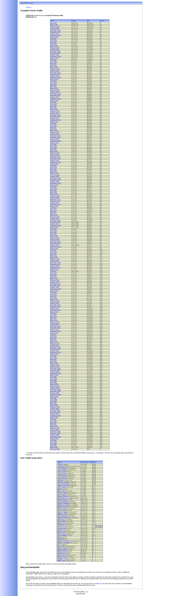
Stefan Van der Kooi (65, 541)
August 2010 (54, 354)
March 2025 (54, 46)
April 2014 (53, 277)
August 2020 (54, 143)
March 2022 (54, 109)
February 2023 (55, 90)
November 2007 (55, 412)
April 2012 (53, 319)
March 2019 (54, 173)
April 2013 (53, 298)
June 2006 (53, 442)
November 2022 (55, 95)
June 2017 (53, 210)
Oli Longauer (63, 494)
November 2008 (55, 391)
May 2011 (53, 338)
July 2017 (53, 208)
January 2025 (54, 49)
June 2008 (53, 400)
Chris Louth (62, 471)
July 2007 (53, 419)
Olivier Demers (63, 526)
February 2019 (55, 174)
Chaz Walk (62, 521)
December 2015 (55, 241)
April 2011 (53, 340)
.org (85, 591)
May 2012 (53, 317)
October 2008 (54, 393)
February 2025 (55, 48)
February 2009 (55, 386)
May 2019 (53, 169)
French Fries (63, 508)
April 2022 (53, 107)
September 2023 (55, 78)
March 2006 (54, 447)
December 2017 (55, 199)
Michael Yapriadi (64, 482)
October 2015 (54, 245)
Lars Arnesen (63, 528)
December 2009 (55, 368)
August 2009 (54, 375)
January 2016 (54, 240)
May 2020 (53, 148)
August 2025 (54, 37)
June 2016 (53, 231)
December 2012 (55, 305)
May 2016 (53, 233)
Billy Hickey (62, 560)
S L (60, 544)
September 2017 (55, 204)
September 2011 (55, 331)
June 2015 (53, 252)
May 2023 (53, 85)
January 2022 (54, 113)
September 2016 (55, 225)
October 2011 (54, 329)
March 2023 (54, 88)
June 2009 (53, 379)
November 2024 (55, 53)
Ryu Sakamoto (63, 516)
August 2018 (54, 185)
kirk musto (62, 491)
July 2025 (53, 39)
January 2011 (54, 345)
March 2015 (54, 257)
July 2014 (53, 271)
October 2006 (54, 435)
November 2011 (55, 328)
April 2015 (53, 255)
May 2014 (53, 275)
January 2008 (54, 409)
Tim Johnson (63, 487)
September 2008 (55, 395)
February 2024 (55, 69)
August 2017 (54, 206)
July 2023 (53, 81)
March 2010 (54, 363)
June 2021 (53, 125)
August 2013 (54, 291)
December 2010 (55, 347)
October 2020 (54, 139)
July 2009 (53, 377)
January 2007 (54, 430)
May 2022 (53, 106)
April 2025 (53, 44)
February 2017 (55, 217)
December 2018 (55, 178)
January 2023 (54, 92)
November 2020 (55, 137)
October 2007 (54, 414)
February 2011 (55, 343)
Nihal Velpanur (63, 500)
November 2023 (55, 74)
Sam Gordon (63, 557)
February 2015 (55, 259)
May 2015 (53, 254)
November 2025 (55, 32)
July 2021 (53, 123)
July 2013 (53, 292)
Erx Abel (61, 539)
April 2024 (53, 65)
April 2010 (53, 361)
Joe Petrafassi (63, 477)
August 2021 (54, 122)
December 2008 (55, 389)
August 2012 (54, 312)
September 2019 (55, 162)
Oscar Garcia (63, 473)
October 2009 (54, 372)
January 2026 (54, 28)
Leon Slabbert (63, 535)
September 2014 (55, 268)
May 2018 (53, 190)
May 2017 (53, 211)
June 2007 (53, 421)
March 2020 (54, 152)
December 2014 (55, 262)
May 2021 (53, 127)
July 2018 (53, 187)
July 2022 (53, 102)
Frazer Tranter (63, 492)
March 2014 (54, 278)
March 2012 (54, 321)
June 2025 (53, 41)
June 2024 (53, 62)
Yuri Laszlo (62, 534)
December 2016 (55, 220)
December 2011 (55, 326)
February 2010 (55, 365)
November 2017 (55, 201)
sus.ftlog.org (97, 583)
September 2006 (55, 437)
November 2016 (55, 222)
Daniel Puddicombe (65, 517)
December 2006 (55, 432)
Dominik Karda (63, 507)
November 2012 (55, 306)
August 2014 (54, 270)
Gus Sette (62, 546)
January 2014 (54, 282)
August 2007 (54, 417)
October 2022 (54, 97)
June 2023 (53, 83)
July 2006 (53, 440)
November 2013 (55, 285)
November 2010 (55, 349)
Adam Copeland (64, 485)
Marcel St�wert (64, 512)
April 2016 (53, 234)
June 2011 (53, 336)
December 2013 (55, 284)
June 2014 (53, 273)
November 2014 (55, 264)
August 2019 (54, 164)
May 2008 (53, 402)
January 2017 (54, 218)
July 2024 (53, 60)
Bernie (61, 489)
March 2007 (54, 426)
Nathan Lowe (63, 514)
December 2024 (55, 51)
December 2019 (55, 157)
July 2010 (53, 356)
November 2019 (55, 159)
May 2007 (53, 423)
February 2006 (55, 449)
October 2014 (54, 266)
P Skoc (61, 530)
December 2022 (55, 93)
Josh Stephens (63, 470)
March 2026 (54, 25)
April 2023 (53, 86)
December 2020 (55, 136)
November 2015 (55, 243)
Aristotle (61, 480)
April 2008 (53, 403)
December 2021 (55, 115)
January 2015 (54, 261)
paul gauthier (63, 550)
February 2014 (55, 280)
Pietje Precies (63, 478)
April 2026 (53, 23)
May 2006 (53, 444)
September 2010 (55, 352)
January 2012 (54, 324)
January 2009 (54, 387)
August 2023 (54, 79)
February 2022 (55, 111)
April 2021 (53, 129)
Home (28, 7)
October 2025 (54, 34)
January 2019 (54, 176)
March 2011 (54, 342)
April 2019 (53, 171)
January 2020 (54, 155)
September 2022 (55, 99)
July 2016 (53, 229)
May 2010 (53, 359)
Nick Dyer (62, 519)
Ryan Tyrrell (62, 532)
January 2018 (54, 197)
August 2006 (54, 439)
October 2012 (54, 308)
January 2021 (54, 134)
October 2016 (54, 224)
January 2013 (54, 303)
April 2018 (53, 192)
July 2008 (53, 398)
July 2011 (53, 335)
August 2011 (54, 333)
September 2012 (55, 310)
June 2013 (53, 294)
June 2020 (53, 146)
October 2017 (54, 203)
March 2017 (54, 215)
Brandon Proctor (64, 555)
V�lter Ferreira (63, 559)
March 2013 (54, 299)
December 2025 (55, 30)
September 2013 (55, 289)
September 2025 (55, 35)
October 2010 (54, 351)
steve (60, 537)
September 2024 (55, 56)
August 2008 (54, 396)
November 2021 (55, 116)
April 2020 (53, 150)
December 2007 (55, 410)
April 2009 (53, 382)
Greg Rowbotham (64, 484)
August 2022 (54, 100)
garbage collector (64, 466)
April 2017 (53, 213)
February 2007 (55, 428)
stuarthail (61, 524)
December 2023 (55, 72)
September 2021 (55, 120)
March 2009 (54, 384)
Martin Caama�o (64, 542)
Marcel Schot (63, 523)
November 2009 (55, 370)
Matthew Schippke (64, 505)
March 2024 (54, 67)
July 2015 (53, 250)
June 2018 (53, 189)
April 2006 (53, 446)
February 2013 (55, 301)
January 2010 (54, 366)
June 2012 (53, 315)
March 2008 (54, 405)
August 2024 (54, 58)
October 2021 (54, 118)
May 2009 (53, 380)
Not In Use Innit (63, 551)
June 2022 (53, 104)
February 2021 (55, 132)
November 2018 (55, 180)
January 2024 (54, 71)
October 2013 (54, 287)
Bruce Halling (63, 496)
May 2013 (53, 296)
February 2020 (55, 153)
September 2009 (55, 373)
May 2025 (53, 42)
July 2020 (53, 144)
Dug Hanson (62, 475)
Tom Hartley (62, 468)
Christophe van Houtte (66, 498)
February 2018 (55, 196)
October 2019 (54, 160)
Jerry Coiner (62, 510)
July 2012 (53, 314)
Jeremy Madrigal (64, 503)
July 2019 (53, 166)
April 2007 (53, 424)
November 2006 (55, 433)
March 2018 (54, 194)
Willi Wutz (62, 553)
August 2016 (54, 227)
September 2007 (55, 416)
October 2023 (54, 76)
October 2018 (54, 181)
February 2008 (55, 407)
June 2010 (53, 358)
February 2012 (55, 322)
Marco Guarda (63, 548)
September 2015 (55, 247)
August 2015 (54, 248)
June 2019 (53, 167)
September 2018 (55, 183)
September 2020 (55, 141)
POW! (60, 464)
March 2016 (54, 236)
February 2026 (55, 26)
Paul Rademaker (64, 501)
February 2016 (55, 238)
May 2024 (53, 63)
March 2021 (54, 130)
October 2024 (54, 55)
